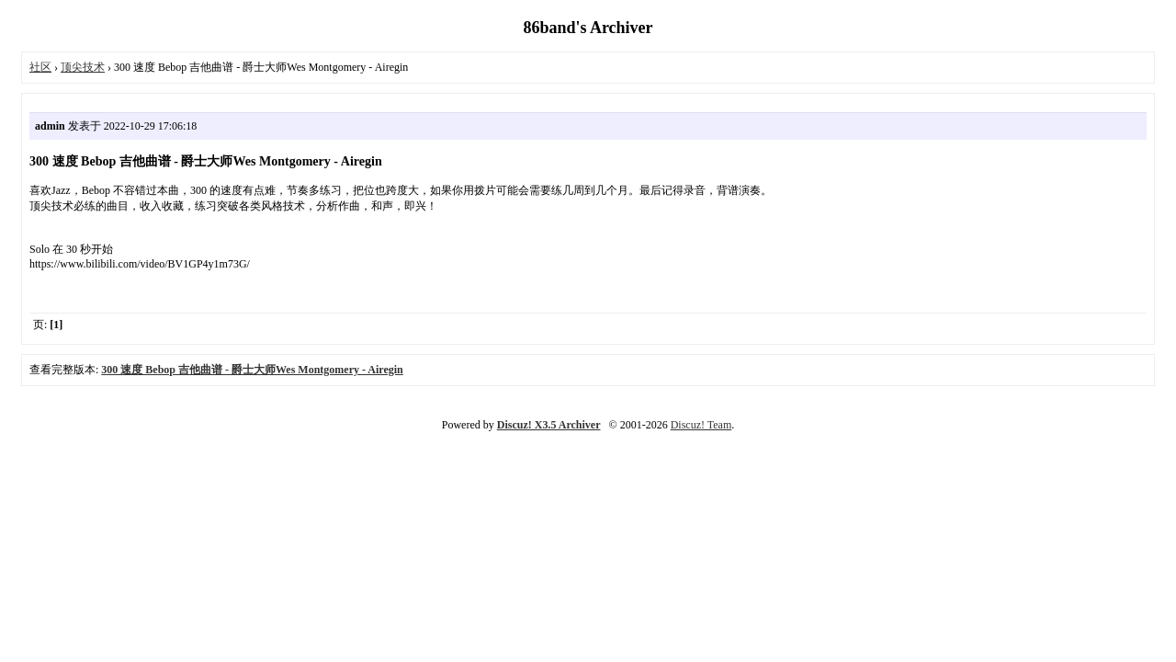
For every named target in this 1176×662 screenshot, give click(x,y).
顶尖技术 (83, 67)
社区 (40, 67)
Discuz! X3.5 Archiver (549, 424)
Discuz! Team (701, 424)
